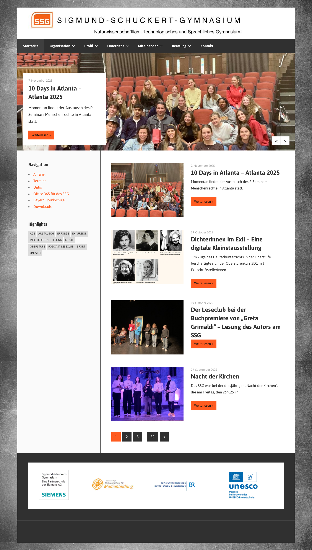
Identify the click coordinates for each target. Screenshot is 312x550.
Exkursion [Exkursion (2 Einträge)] (79, 233)
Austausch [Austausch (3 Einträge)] (46, 233)
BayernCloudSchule (49, 200)
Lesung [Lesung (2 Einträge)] (57, 240)
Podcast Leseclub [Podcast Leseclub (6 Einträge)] (61, 246)
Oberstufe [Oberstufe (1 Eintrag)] (37, 246)
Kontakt (206, 46)
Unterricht (118, 46)
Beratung (181, 46)
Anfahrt (39, 174)
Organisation (62, 46)
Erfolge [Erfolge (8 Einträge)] (63, 233)
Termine (39, 181)
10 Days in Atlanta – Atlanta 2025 (235, 172)
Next (285, 140)
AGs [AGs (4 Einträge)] (32, 233)
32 (152, 437)
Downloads (42, 206)
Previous (276, 140)
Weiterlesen (40, 135)
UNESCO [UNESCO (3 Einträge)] (35, 253)
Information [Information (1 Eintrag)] (39, 240)
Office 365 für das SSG (51, 194)
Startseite (31, 46)
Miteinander (150, 46)
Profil (91, 46)
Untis (37, 187)
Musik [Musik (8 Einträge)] (69, 240)
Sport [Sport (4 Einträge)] (81, 246)
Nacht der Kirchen (215, 376)
